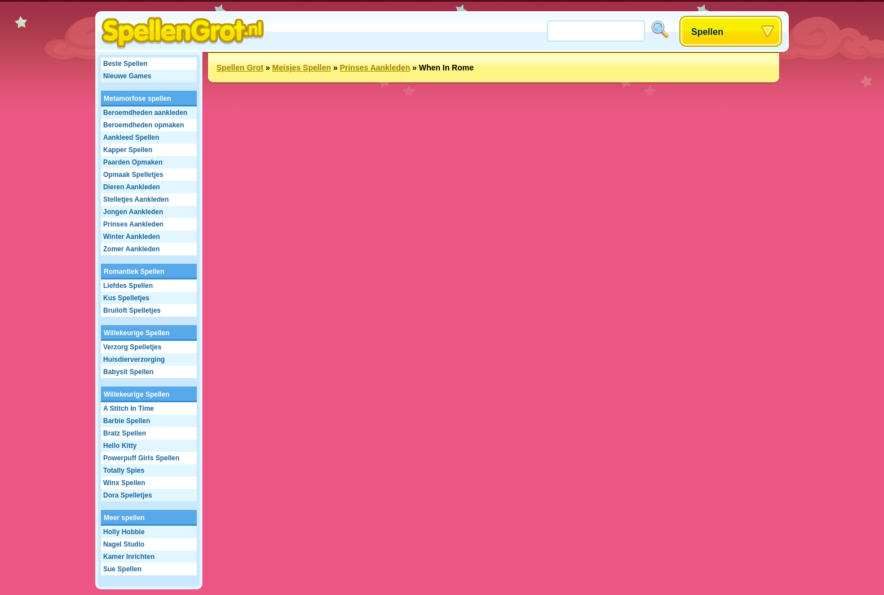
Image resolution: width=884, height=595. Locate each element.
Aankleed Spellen (131, 137)
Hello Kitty (119, 446)
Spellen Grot (239, 67)
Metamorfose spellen (137, 99)
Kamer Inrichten (128, 557)
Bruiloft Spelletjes (132, 310)
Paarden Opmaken (132, 162)
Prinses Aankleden (133, 224)
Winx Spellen (124, 483)
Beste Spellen (125, 64)
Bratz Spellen (124, 433)
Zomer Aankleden (131, 249)
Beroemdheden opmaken (143, 125)
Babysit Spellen (128, 372)
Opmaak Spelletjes (133, 175)
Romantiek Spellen (134, 272)
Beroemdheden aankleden (145, 113)
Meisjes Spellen (301, 67)
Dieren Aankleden (131, 187)
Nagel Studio (123, 544)
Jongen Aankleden (133, 212)
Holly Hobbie (123, 532)
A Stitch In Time (128, 408)
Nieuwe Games (127, 76)
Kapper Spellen (127, 150)
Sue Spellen (122, 569)
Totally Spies (123, 470)
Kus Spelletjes (126, 298)
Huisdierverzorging (134, 359)
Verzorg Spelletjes (132, 347)
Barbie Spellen (126, 421)
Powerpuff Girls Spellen (141, 458)
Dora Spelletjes (127, 495)
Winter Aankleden (131, 237)
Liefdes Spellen (128, 286)
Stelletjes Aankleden (136, 199)
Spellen (707, 32)
